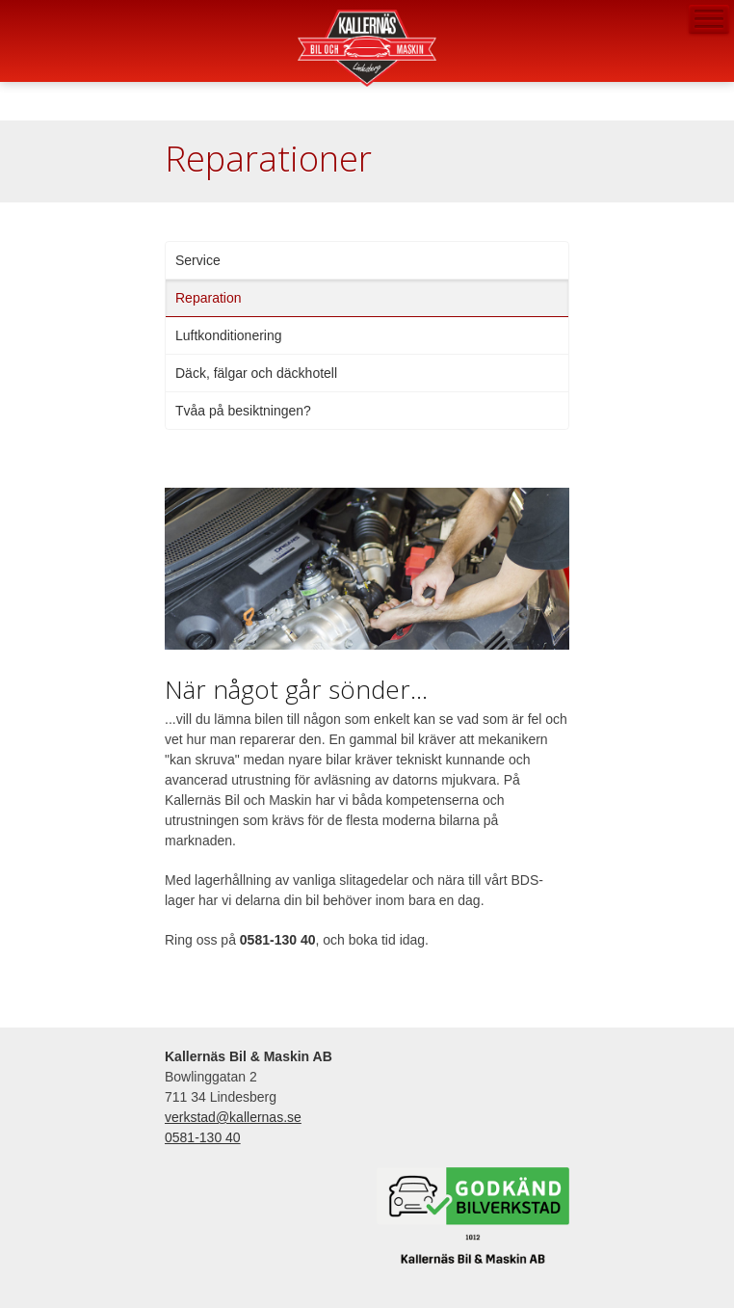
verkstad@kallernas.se (20, 55)
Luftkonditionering (228, 335)
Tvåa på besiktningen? (243, 410)
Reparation (208, 298)
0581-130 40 (20, 20)
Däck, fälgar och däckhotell (256, 373)
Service (198, 260)
